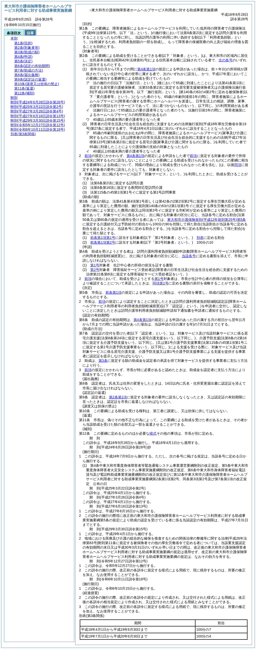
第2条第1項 (118, 397)
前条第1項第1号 (102, 238)
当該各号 (189, 256)
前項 (88, 156)
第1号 (94, 265)
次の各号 (225, 60)
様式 (153, 433)
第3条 (103, 361)
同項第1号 (160, 283)
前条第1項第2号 (102, 242)
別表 (200, 238)
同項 (237, 165)
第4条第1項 (135, 156)
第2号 (94, 270)
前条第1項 (114, 292)
